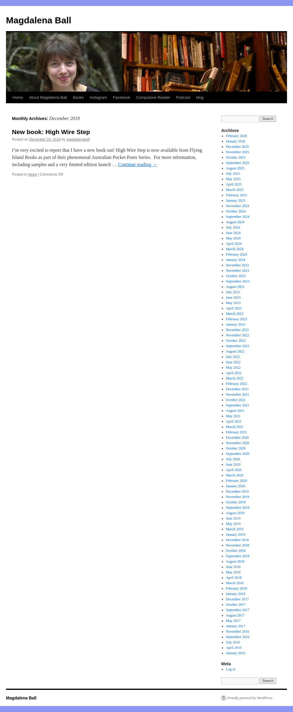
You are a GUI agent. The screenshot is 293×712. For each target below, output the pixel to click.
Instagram (98, 97)
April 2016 (234, 648)
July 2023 (233, 292)
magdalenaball (78, 139)
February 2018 (236, 588)
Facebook (121, 97)
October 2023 (236, 276)
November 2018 (237, 545)
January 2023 (235, 324)
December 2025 (237, 147)
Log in (231, 669)
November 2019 (237, 497)
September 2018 (237, 556)
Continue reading (137, 164)
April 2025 (234, 184)
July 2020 (233, 459)
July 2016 (233, 642)
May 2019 (233, 524)
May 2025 (233, 179)
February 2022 (236, 384)
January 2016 (235, 653)
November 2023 (237, 270)
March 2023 (234, 314)
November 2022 (237, 335)
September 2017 (237, 610)
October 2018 (236, 551)
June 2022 (233, 362)
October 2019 (236, 502)
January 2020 (235, 486)
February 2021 (236, 432)
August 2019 (235, 513)
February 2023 (236, 319)
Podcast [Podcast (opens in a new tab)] (183, 97)
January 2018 (235, 594)
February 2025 (236, 195)
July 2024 (233, 227)
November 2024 (237, 206)
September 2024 (237, 217)
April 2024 (234, 244)
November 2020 (237, 443)
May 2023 (233, 303)
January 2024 (235, 260)
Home (18, 97)
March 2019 (234, 529)
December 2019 (237, 491)
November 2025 (237, 152)
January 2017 (235, 626)
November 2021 (237, 394)
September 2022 (237, 346)
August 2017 (235, 615)
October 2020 (236, 448)
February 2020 (236, 481)
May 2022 (233, 367)
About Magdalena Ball (48, 97)
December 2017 (237, 599)
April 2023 (234, 308)
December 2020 (237, 437)
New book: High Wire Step (51, 131)
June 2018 (233, 567)
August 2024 (235, 222)
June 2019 (233, 518)
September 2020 (237, 454)
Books (78, 97)
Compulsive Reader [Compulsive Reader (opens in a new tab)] (153, 97)
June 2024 (233, 233)
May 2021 (233, 416)
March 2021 (234, 427)
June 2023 (233, 297)
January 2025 (235, 200)
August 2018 (235, 561)
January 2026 (235, 141)
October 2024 (236, 211)
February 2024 (236, 254)
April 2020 (234, 470)
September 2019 (237, 507)
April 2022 (234, 373)
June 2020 (233, 464)
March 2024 (234, 249)
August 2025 (235, 168)
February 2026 (236, 136)
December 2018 (237, 540)
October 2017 (236, 604)
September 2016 (237, 637)
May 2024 (233, 238)
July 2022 (233, 357)
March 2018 (234, 583)
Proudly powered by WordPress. (250, 698)
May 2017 (233, 621)
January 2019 (235, 534)
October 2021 (236, 400)
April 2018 (234, 578)
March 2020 (234, 475)
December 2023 (237, 265)
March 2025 (234, 190)
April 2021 (234, 421)
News (32, 174)
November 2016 (237, 631)
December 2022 (237, 330)
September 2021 (237, 405)
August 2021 (235, 411)
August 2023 (235, 287)
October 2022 (236, 340)
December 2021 (237, 389)
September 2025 (237, 163)
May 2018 (233, 572)
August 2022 (235, 351)
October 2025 (236, 157)
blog (200, 97)
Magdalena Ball (38, 20)
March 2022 (234, 378)
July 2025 (233, 173)
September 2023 (237, 281)
